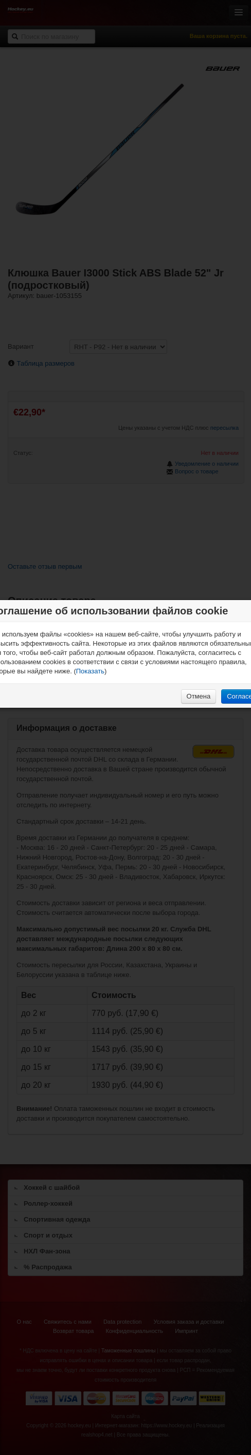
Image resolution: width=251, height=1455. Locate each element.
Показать (90, 671)
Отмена (199, 696)
